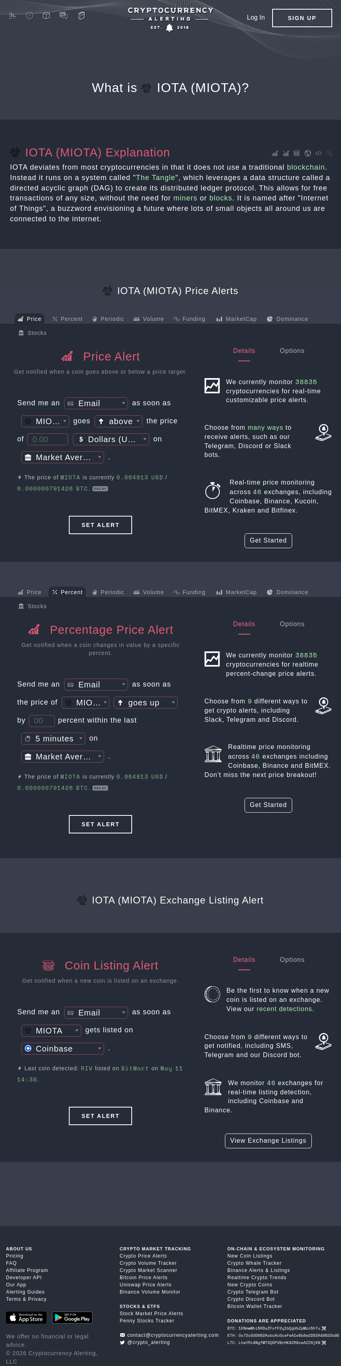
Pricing (15, 1256)
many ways (265, 427)
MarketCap (236, 320)
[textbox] (96, 404)
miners (185, 198)
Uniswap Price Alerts (146, 1285)
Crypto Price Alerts (143, 1256)
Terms (13, 1299)
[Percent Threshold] (42, 721)
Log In (256, 17)
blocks (220, 198)
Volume (149, 320)
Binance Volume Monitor (150, 1292)
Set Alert (101, 525)
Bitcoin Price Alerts (144, 1277)
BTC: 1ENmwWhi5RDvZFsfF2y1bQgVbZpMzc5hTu (276, 1328)
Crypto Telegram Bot (253, 1292)
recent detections (284, 1008)
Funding (189, 320)
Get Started (268, 540)
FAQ (11, 1263)
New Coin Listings (250, 1256)
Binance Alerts (245, 1270)
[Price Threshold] (47, 439)
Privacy (37, 1299)
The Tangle (156, 178)
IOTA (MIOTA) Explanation (90, 152)
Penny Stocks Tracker (147, 1321)
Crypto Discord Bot (251, 1299)
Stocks (32, 334)
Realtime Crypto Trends (257, 1277)
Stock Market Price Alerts (151, 1313)
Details (244, 350)
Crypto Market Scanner (148, 1270)
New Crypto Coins (250, 1285)
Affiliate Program (27, 1270)
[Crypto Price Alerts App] (170, 19)
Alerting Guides (25, 1292)
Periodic (108, 320)
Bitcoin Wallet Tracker (255, 1306)
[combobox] (96, 403)
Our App (16, 1285)
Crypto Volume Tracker (148, 1263)
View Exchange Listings (268, 1140)
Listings (280, 1270)
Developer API (24, 1277)
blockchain (306, 167)
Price (30, 320)
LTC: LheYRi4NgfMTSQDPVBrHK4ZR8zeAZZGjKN (276, 1343)
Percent (67, 319)
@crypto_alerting (145, 1342)
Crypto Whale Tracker (254, 1263)
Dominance (288, 320)
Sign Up (302, 18)
